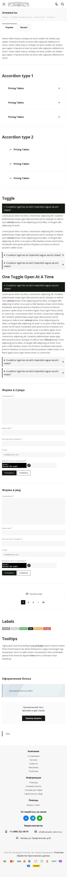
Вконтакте (26, 818)
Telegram (33, 818)
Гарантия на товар (33, 793)
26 (43, 602)
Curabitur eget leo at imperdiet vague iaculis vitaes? (32, 255)
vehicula (10, 222)
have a (33, 655)
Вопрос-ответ (33, 805)
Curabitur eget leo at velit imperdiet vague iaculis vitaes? (31, 208)
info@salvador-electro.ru (50, 831)
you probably (37, 645)
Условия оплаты (33, 786)
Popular (9, 27)
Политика (33, 771)
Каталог (33, 759)
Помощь (33, 782)
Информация (33, 777)
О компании (33, 756)
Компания (33, 751)
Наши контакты (33, 825)
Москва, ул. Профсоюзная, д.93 (35, 838)
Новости (33, 763)
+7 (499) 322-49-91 (19, 831)
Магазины (33, 767)
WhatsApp (39, 818)
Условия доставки (33, 790)
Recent (24, 27)
